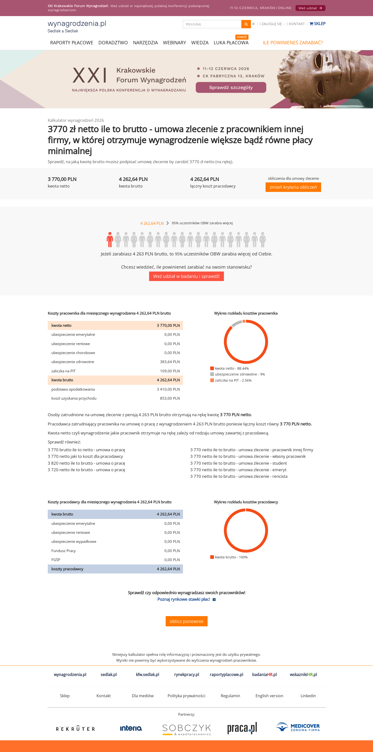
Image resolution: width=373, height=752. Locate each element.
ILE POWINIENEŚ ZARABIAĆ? (293, 42)
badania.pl (264, 674)
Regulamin (230, 695)
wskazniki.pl (303, 674)
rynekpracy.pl (186, 674)
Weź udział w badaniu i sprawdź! (186, 276)
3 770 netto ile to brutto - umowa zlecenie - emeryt (238, 469)
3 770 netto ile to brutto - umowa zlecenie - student (238, 463)
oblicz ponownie (186, 621)
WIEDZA (200, 42)
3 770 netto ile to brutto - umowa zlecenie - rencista (238, 476)
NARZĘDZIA (145, 42)
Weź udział (310, 8)
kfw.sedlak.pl (147, 674)
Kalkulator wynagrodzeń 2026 (76, 120)
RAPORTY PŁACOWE (71, 42)
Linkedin (308, 695)
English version (269, 695)
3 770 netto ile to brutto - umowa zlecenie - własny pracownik (248, 456)
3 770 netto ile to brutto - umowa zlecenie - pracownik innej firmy (251, 449)
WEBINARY (174, 42)
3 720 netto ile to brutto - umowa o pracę (86, 469)
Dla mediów (142, 695)
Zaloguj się (270, 23)
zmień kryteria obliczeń (293, 187)
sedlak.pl (109, 674)
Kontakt (296, 23)
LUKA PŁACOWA (231, 42)
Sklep (317, 23)
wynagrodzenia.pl (70, 674)
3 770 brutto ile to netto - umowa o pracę (86, 449)
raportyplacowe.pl (226, 674)
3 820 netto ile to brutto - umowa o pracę (86, 463)
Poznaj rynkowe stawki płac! (183, 599)
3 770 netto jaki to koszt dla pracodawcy (85, 456)
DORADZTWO (113, 42)
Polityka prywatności (186, 695)
